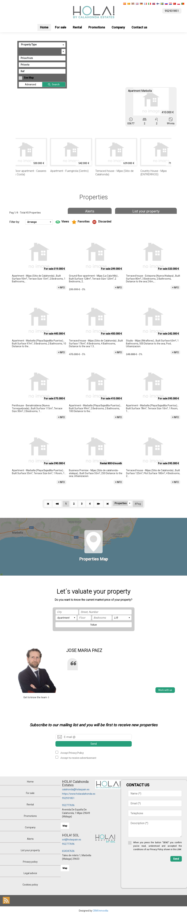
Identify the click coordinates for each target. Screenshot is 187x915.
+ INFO (61, 287)
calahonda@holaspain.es (75, 789)
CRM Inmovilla (100, 910)
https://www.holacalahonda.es (78, 793)
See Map (29, 77)
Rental (77, 27)
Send (93, 743)
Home (44, 27)
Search (56, 84)
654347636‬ (68, 851)
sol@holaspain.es (71, 839)
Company (118, 27)
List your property (145, 211)
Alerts (89, 211)
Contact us (139, 27)
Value (93, 624)
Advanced (30, 84)
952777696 (68, 805)
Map (65, 825)
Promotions (96, 27)
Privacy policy (30, 861)
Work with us (165, 690)
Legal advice (30, 873)
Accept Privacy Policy (72, 752)
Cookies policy (30, 884)
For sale (60, 27)
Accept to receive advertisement (78, 757)
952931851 (68, 798)
